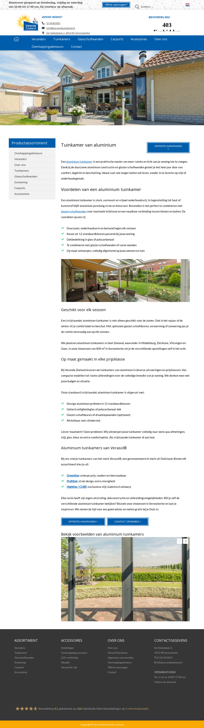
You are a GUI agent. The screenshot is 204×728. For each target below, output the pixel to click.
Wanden (65, 662)
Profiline (72, 481)
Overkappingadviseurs (120, 662)
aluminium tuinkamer (79, 161)
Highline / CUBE (77, 486)
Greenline (73, 475)
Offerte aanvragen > (168, 148)
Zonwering (20, 662)
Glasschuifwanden (24, 657)
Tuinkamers (20, 652)
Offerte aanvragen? (116, 4)
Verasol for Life (69, 667)
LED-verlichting (69, 657)
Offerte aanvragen (118, 667)
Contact (112, 672)
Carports (19, 667)
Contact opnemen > (127, 521)
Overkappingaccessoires (74, 652)
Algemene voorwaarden (120, 657)
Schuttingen (67, 647)
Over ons (112, 647)
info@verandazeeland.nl (60, 28)
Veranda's (19, 647)
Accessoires (20, 672)
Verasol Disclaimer (118, 652)
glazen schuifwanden (74, 211)
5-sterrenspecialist (137, 708)
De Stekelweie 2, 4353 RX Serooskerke (68, 32)
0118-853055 (53, 23)
